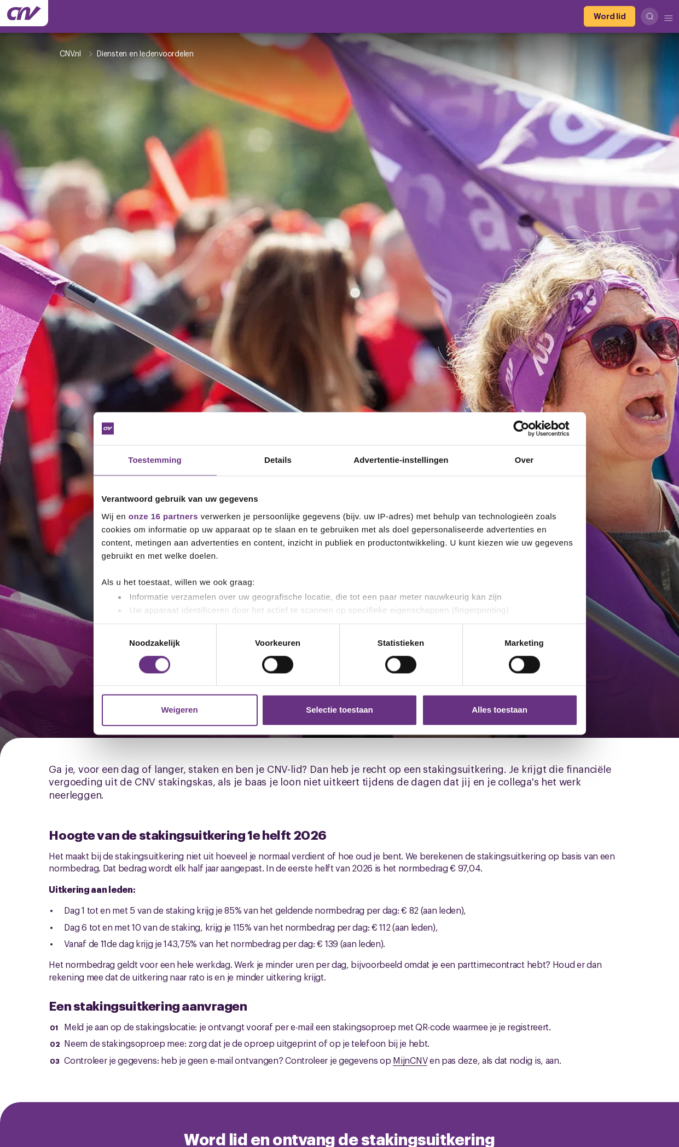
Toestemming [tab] (155, 459)
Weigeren (179, 710)
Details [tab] (278, 459)
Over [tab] (524, 459)
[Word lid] (609, 16)
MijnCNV (410, 1060)
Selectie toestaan (339, 710)
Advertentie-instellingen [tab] (400, 459)
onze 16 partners (163, 516)
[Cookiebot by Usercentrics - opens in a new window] (530, 428)
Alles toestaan (499, 710)
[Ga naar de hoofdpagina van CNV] (24, 13)
